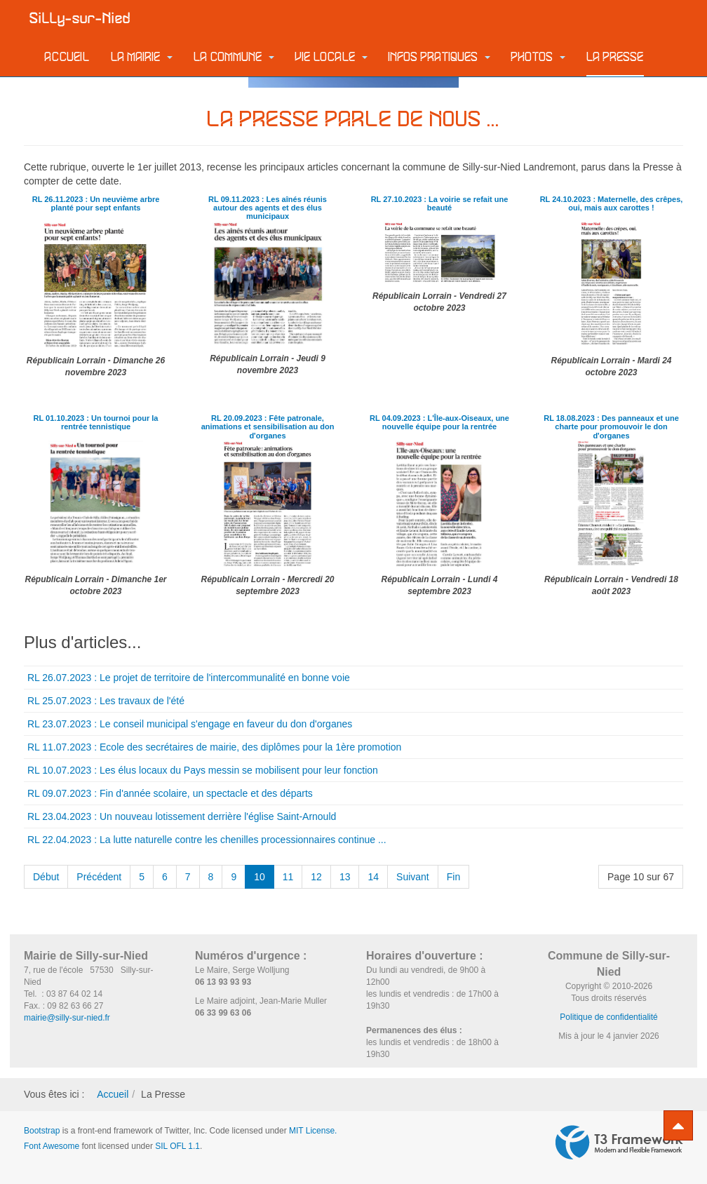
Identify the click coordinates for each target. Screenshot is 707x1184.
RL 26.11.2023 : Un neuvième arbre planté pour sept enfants (95, 203)
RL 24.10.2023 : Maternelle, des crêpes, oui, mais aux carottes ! (611, 203)
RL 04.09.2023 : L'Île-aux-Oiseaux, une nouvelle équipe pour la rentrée (439, 422)
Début (46, 876)
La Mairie (142, 57)
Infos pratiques (439, 57)
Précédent (98, 876)
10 (259, 876)
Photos (538, 57)
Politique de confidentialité (608, 1017)
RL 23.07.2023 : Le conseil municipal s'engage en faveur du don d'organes (189, 723)
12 (316, 876)
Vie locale (331, 57)
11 (288, 876)
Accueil (67, 57)
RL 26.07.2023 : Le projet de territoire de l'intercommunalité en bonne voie (188, 677)
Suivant (412, 876)
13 (345, 876)
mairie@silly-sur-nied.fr (67, 1018)
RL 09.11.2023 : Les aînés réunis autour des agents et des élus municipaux (267, 207)
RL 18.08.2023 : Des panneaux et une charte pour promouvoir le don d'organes (611, 426)
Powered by (619, 1142)
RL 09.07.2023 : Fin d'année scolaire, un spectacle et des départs (170, 793)
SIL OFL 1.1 (177, 1146)
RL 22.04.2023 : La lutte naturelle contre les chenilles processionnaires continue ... (206, 839)
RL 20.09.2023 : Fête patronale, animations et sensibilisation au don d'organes (267, 426)
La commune (234, 57)
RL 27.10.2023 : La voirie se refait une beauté (439, 203)
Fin (453, 876)
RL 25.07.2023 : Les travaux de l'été (105, 700)
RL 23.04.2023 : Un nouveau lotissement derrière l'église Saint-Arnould (181, 816)
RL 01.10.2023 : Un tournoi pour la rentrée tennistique (96, 422)
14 (373, 876)
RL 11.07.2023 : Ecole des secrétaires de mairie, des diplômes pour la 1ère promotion (214, 747)
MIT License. (313, 1131)
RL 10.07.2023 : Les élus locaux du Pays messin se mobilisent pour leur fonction (202, 770)
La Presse (615, 57)
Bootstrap (42, 1131)
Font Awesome (51, 1146)
